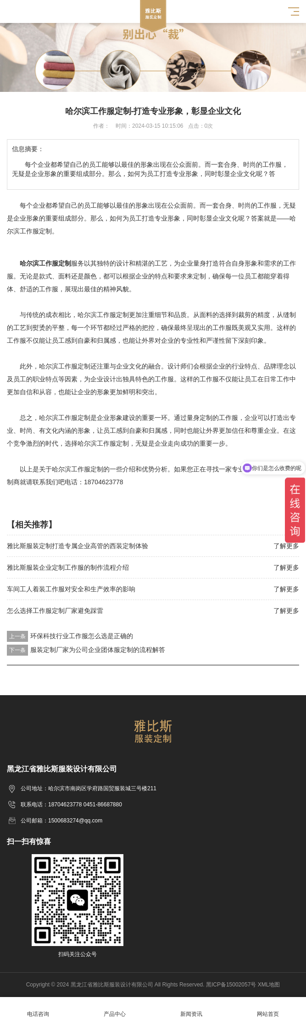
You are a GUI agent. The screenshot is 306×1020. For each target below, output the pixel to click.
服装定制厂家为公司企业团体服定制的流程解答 (97, 649)
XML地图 (269, 984)
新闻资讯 (191, 1008)
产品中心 (115, 1008)
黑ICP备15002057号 (231, 984)
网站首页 (267, 1008)
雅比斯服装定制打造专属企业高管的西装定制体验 (77, 546)
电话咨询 (38, 1008)
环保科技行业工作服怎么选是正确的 (81, 636)
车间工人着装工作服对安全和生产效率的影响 (71, 589)
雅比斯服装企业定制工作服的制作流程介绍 (68, 567)
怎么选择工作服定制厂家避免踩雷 (55, 610)
